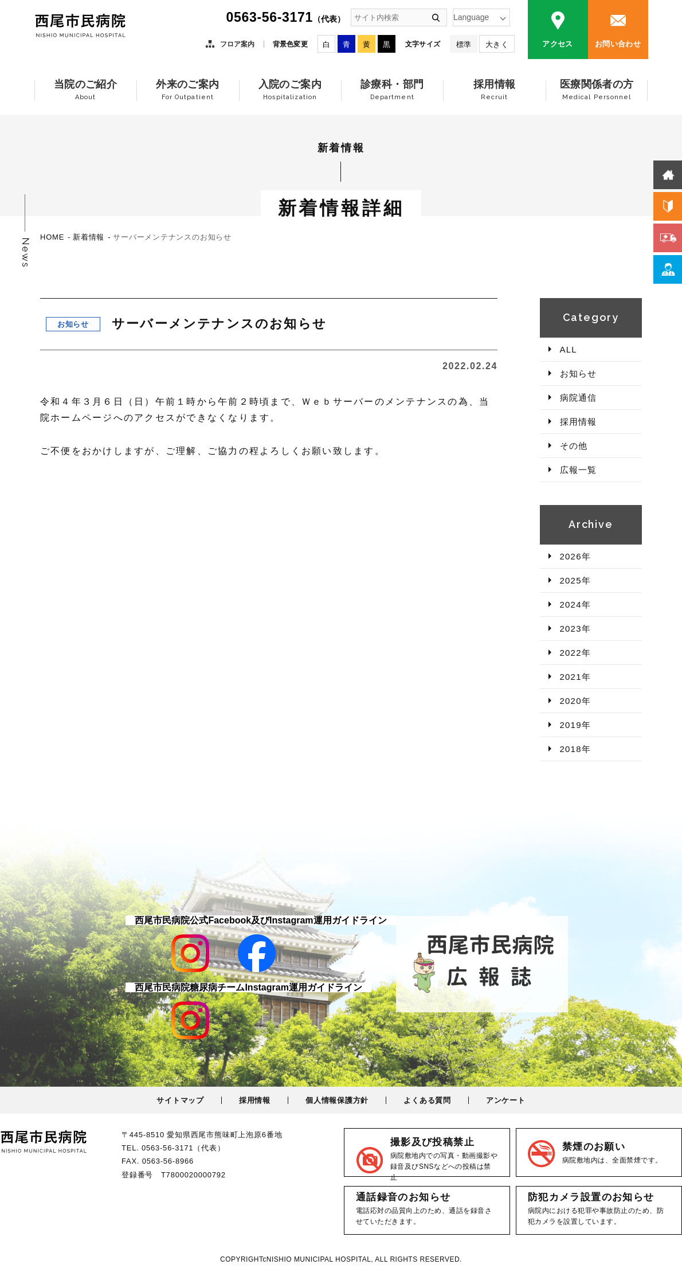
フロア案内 (237, 44)
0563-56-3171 (286, 17)
